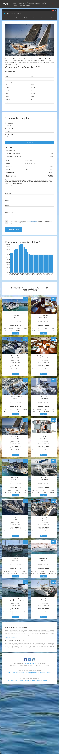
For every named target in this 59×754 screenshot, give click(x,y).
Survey (9, 672)
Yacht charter (26, 17)
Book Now (15, 333)
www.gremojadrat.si (13, 680)
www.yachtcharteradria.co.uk (43, 680)
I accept (53, 2)
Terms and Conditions (32, 221)
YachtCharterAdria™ (29, 663)
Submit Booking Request (14, 229)
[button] (9, 40)
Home (18, 17)
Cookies (15, 672)
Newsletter (21, 672)
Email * (7, 200)
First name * (8, 186)
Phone (7, 205)
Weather (49, 672)
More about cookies (53, 4)
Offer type (9, 134)
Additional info (9, 212)
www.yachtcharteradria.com (27, 680)
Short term (35, 17)
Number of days (10, 128)
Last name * (8, 193)
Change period (29, 142)
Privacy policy (42, 672)
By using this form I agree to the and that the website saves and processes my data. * (30, 222)
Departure (9, 123)
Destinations (44, 17)
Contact (53, 17)
